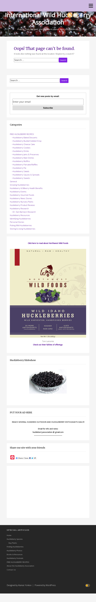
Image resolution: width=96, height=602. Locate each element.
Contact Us (11, 569)
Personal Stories (17, 222)
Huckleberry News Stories (21, 198)
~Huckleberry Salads (20, 171)
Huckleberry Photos (14, 550)
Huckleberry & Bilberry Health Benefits (26, 188)
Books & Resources (14, 554)
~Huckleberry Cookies (21, 147)
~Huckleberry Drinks (20, 151)
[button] (91, 5)
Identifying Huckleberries (20, 218)
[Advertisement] (48, 492)
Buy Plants (13, 543)
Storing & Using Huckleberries (22, 228)
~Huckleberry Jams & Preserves (25, 154)
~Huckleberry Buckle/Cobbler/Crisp (27, 141)
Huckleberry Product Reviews (22, 205)
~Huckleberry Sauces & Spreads (26, 174)
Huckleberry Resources (20, 215)
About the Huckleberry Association (20, 566)
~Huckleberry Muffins (21, 161)
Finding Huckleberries (15, 546)
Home (9, 535)
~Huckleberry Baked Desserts (24, 137)
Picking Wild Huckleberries (21, 225)
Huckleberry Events (18, 191)
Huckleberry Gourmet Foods (22, 195)
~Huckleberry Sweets (21, 178)
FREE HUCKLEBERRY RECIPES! (22, 134)
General (13, 181)
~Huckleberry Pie (19, 168)
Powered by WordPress (45, 585)
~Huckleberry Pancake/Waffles (25, 164)
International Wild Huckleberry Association (48, 18)
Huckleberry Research (19, 208)
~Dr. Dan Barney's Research (24, 212)
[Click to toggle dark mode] (88, 585)
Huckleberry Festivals (15, 558)
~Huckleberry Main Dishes (23, 158)
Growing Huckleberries (19, 185)
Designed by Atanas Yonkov (19, 585)
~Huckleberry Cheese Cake (23, 144)
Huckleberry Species (15, 539)
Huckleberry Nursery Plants (21, 201)
